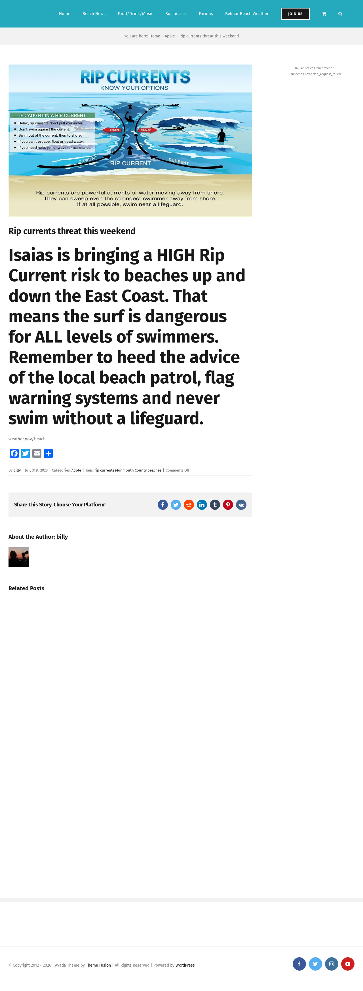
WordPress (185, 965)
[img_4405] (130, 140)
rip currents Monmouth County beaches (127, 470)
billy (17, 470)
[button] (340, 14)
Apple (76, 470)
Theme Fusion (98, 965)
